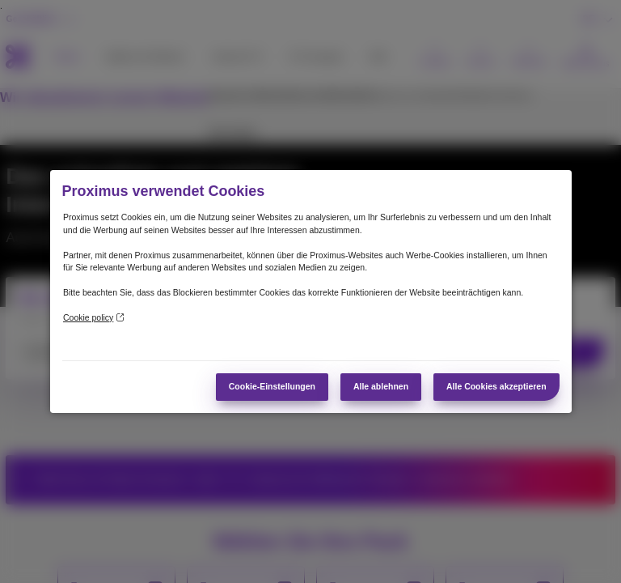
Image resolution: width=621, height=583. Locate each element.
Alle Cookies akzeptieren (496, 386)
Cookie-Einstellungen (272, 386)
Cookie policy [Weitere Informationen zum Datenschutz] (93, 317)
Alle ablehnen (380, 386)
